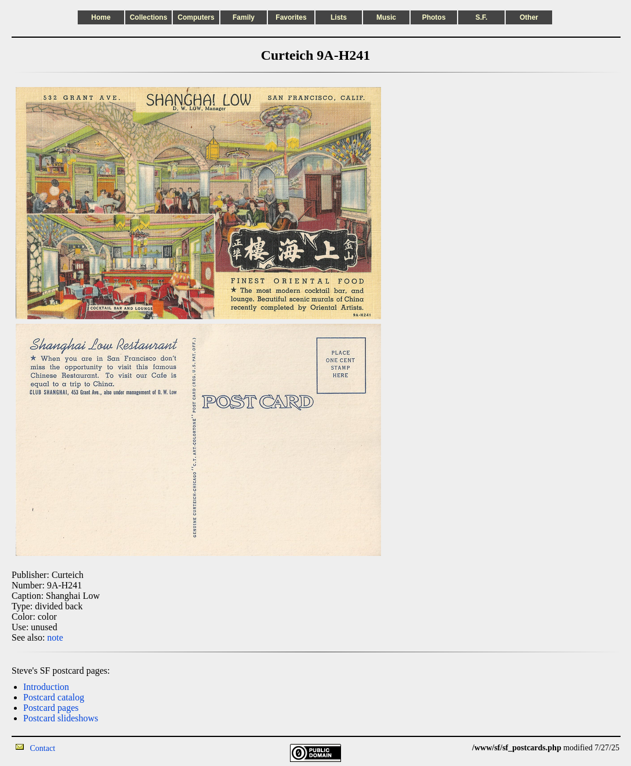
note (55, 637)
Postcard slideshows (60, 718)
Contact (43, 748)
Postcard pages (51, 708)
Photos (434, 17)
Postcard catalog (53, 697)
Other (529, 17)
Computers (195, 17)
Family (244, 17)
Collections (149, 17)
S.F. (482, 17)
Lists (339, 17)
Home (100, 17)
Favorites (290, 17)
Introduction (46, 687)
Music (386, 17)
